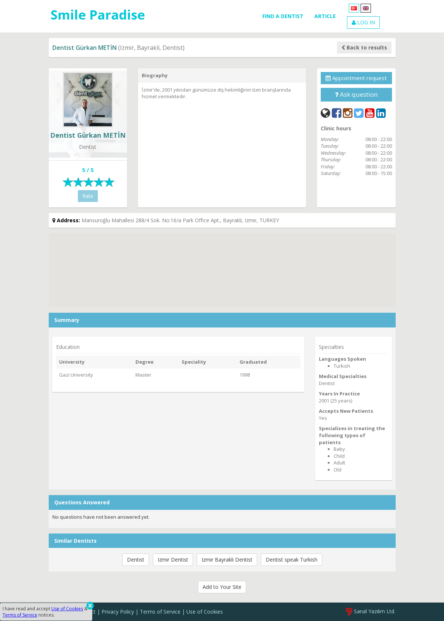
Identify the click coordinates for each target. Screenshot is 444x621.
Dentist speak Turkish (291, 559)
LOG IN (363, 22)
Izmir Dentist (173, 559)
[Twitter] (359, 112)
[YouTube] (370, 112)
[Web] (325, 112)
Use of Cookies (204, 611)
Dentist (135, 559)
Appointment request (356, 78)
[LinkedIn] (381, 112)
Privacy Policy (117, 611)
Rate (87, 195)
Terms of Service (160, 611)
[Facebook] (336, 112)
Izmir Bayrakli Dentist (227, 559)
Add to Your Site (222, 586)
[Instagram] (347, 112)
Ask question (356, 94)
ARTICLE (325, 16)
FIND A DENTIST (282, 16)
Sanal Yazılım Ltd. (370, 611)
